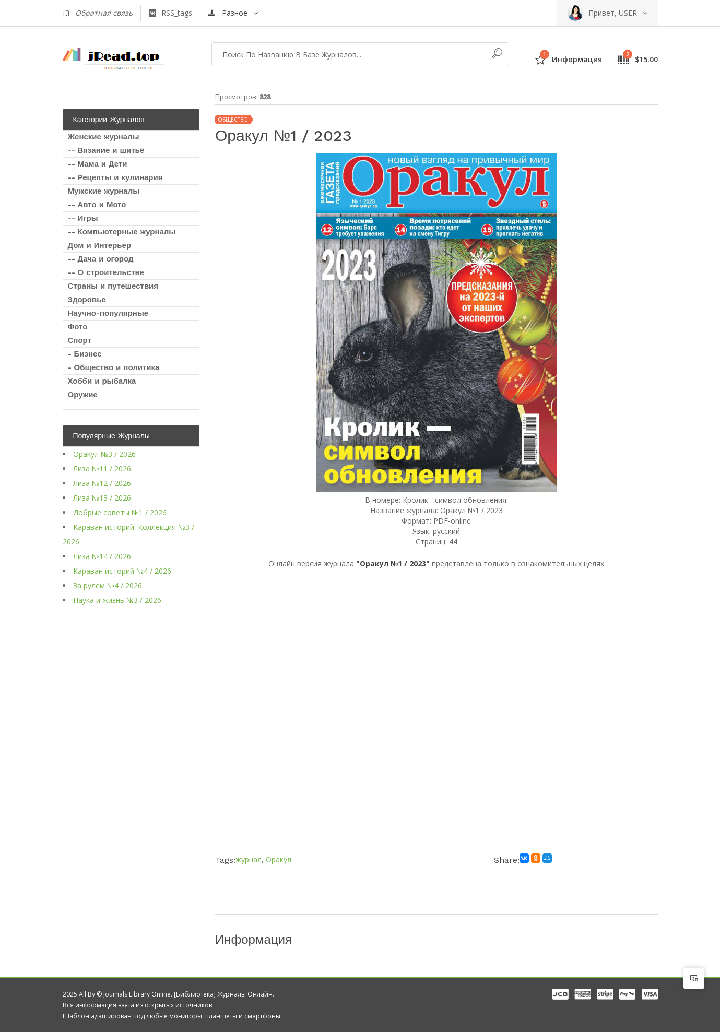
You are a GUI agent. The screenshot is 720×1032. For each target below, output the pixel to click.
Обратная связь (98, 13)
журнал (248, 859)
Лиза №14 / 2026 (102, 556)
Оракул (278, 859)
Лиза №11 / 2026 (102, 468)
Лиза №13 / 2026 (102, 498)
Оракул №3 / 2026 (104, 454)
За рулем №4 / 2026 (107, 585)
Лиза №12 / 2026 (102, 483)
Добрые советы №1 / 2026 (120, 512)
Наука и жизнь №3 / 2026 (117, 600)
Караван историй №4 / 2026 (122, 571)
